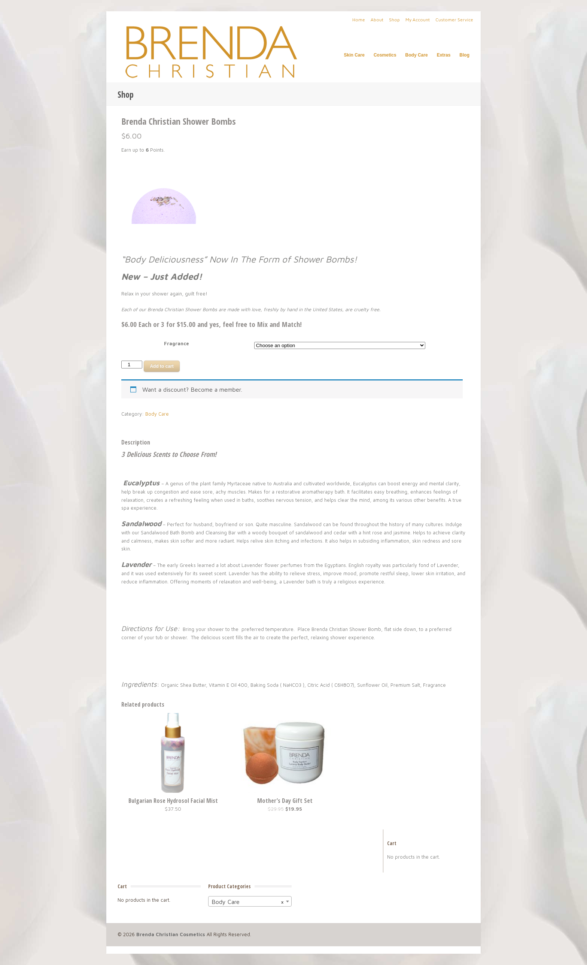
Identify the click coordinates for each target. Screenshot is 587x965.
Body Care (416, 55)
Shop (394, 19)
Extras (444, 55)
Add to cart (161, 366)
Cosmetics (385, 55)
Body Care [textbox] (247, 901)
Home (358, 19)
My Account (417, 19)
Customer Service (454, 19)
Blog (464, 55)
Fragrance (176, 343)
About (377, 19)
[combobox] (249, 901)
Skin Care (354, 55)
